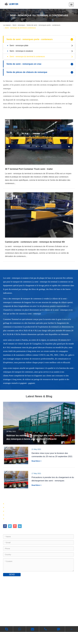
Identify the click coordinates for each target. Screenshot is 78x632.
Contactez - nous (14, 579)
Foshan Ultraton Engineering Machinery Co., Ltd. (35, 616)
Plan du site (27, 619)
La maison (7, 25)
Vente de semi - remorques (17, 507)
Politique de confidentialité (45, 619)
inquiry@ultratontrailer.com (17, 597)
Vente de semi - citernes (16, 511)
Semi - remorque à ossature (42, 51)
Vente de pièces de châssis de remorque (40, 72)
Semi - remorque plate (42, 45)
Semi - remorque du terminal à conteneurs (20, 28)
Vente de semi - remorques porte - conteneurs (43, 25)
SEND (12, 574)
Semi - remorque (18, 25)
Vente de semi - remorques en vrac (40, 64)
